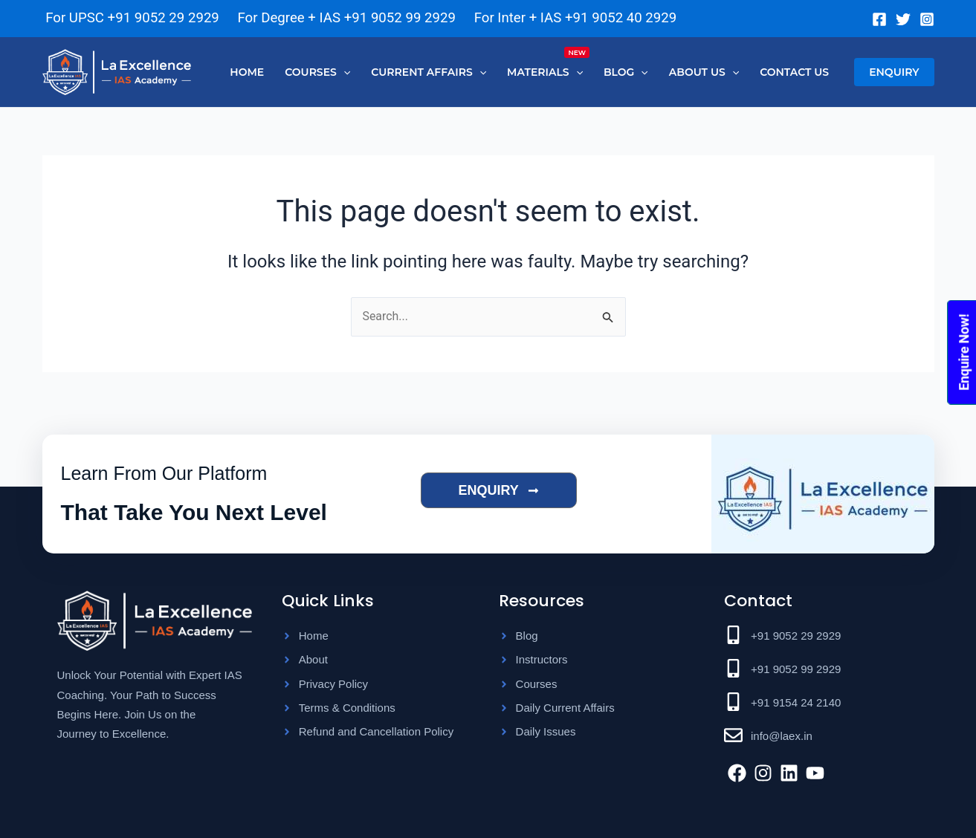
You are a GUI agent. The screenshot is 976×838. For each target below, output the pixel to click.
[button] (894, 72)
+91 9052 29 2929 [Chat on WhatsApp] (163, 18)
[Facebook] (879, 19)
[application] (343, 72)
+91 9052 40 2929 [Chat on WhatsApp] (620, 18)
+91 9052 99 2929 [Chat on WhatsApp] (400, 18)
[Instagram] (927, 19)
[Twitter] (903, 19)
